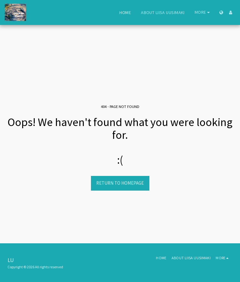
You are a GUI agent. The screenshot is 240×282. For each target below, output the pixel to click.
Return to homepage (120, 183)
